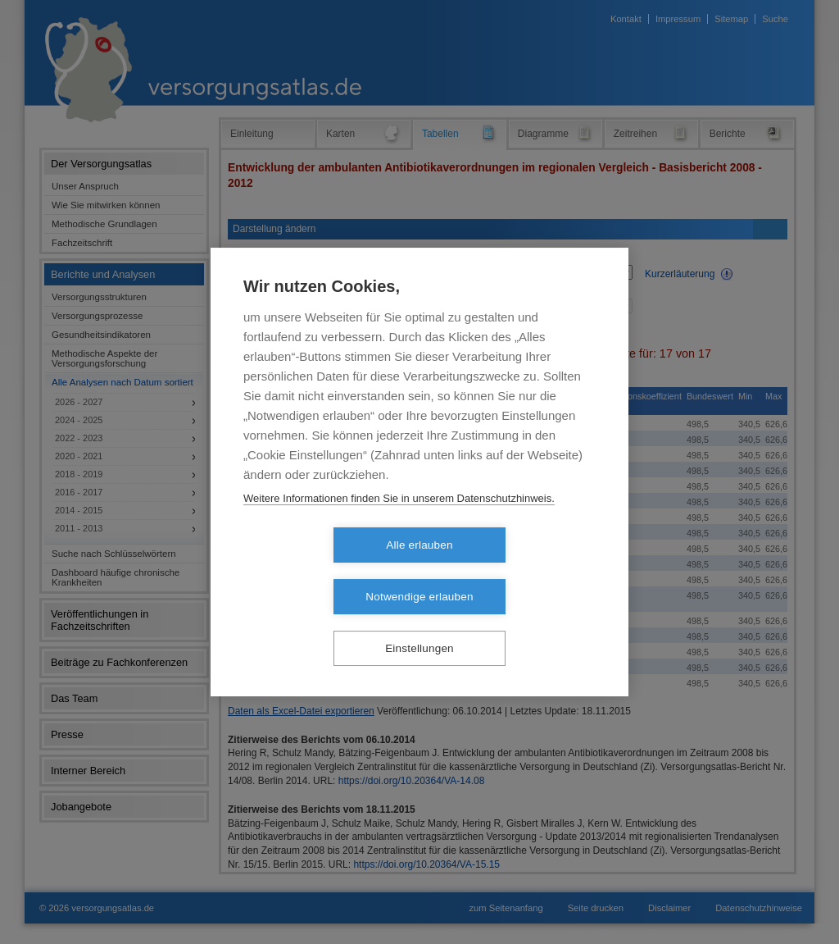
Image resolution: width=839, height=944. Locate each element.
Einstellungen (419, 623)
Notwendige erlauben (513, 571)
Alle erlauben (325, 571)
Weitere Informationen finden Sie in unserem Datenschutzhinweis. (399, 524)
